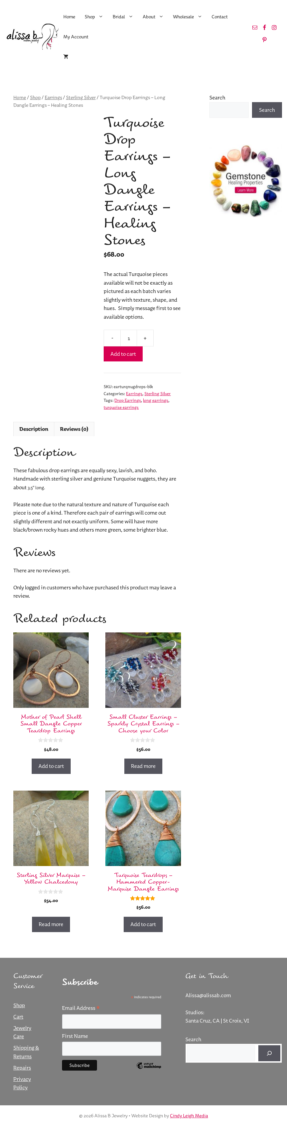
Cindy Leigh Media (189, 1115)
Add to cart (123, 353)
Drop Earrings (127, 400)
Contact (220, 16)
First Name (75, 1036)
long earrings (155, 400)
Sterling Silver (81, 97)
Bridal (125, 17)
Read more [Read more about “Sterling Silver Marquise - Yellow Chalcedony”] (51, 924)
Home (69, 16)
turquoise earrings (121, 407)
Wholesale (190, 17)
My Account (75, 36)
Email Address (81, 1008)
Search (217, 97)
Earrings (53, 97)
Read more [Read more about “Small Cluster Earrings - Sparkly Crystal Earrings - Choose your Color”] (143, 766)
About (155, 17)
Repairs (22, 1067)
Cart (18, 1016)
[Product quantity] (128, 338)
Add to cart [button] (51, 766)
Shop (96, 17)
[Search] (269, 1053)
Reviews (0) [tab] (74, 429)
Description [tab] (33, 429)
